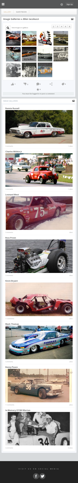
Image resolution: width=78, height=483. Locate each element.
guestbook (21, 12)
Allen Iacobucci (31, 19)
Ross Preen (10, 237)
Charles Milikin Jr (13, 151)
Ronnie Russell (12, 108)
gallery (7, 12)
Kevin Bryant (11, 281)
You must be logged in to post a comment (38, 94)
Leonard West (12, 194)
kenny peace (11, 367)
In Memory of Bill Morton (17, 410)
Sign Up (70, 4)
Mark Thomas (12, 324)
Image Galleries (11, 19)
